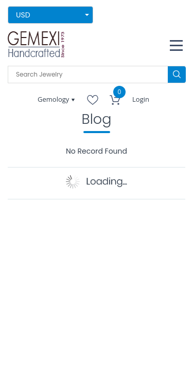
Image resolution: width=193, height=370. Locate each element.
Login (140, 99)
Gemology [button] (54, 99)
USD (23, 15)
